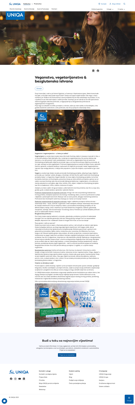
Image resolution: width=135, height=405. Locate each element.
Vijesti (71, 374)
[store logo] (15, 4)
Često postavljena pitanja (77, 383)
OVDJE (87, 281)
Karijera (101, 380)
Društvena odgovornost (107, 383)
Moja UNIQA (114, 4)
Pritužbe (42, 380)
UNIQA (39, 272)
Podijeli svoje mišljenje (76, 380)
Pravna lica (37, 4)
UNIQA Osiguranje (105, 374)
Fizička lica (26, 4)
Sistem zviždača (104, 386)
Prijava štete (43, 377)
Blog (70, 377)
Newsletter (42, 386)
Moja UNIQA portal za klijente (49, 383)
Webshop (42, 389)
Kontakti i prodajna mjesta (48, 374)
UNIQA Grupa (103, 377)
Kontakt (102, 4)
